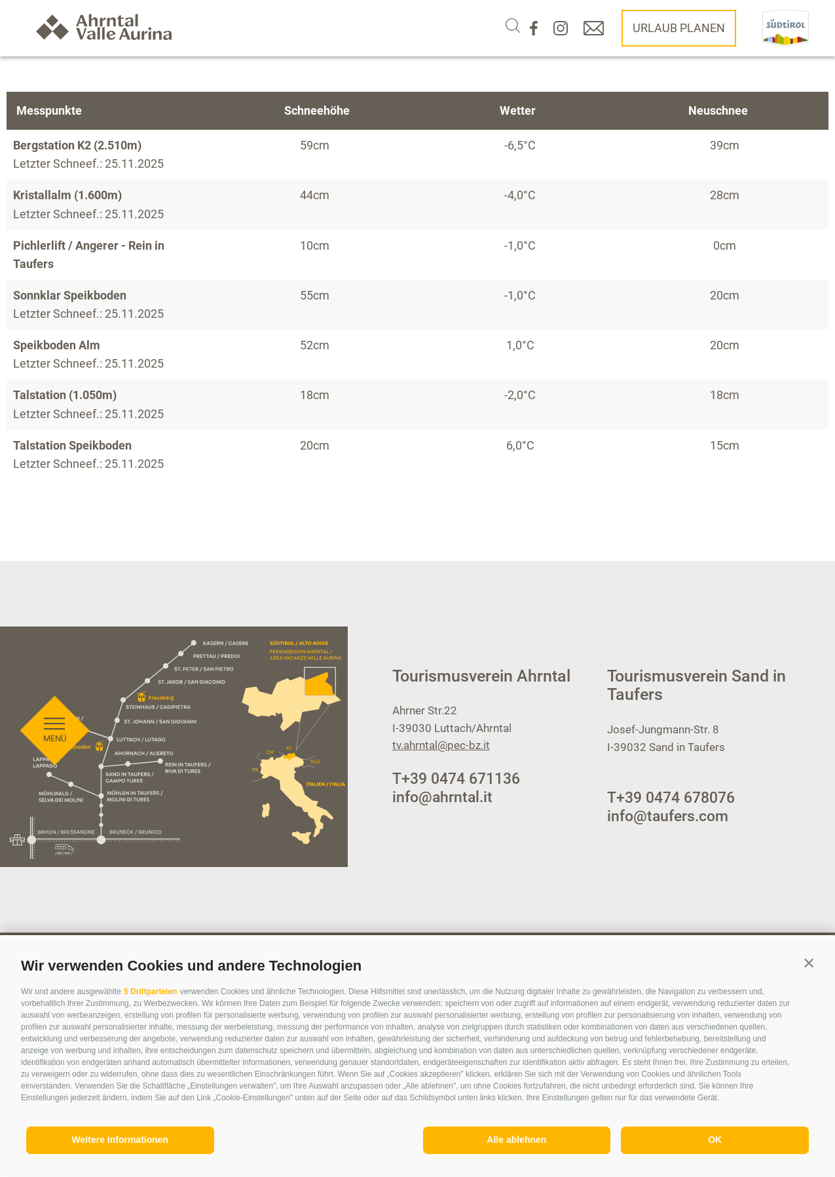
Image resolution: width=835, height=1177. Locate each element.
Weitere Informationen (120, 1139)
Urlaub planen (679, 28)
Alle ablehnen (516, 1139)
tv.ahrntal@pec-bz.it (441, 745)
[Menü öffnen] (54, 584)
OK (715, 1139)
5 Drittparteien (150, 991)
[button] (809, 962)
